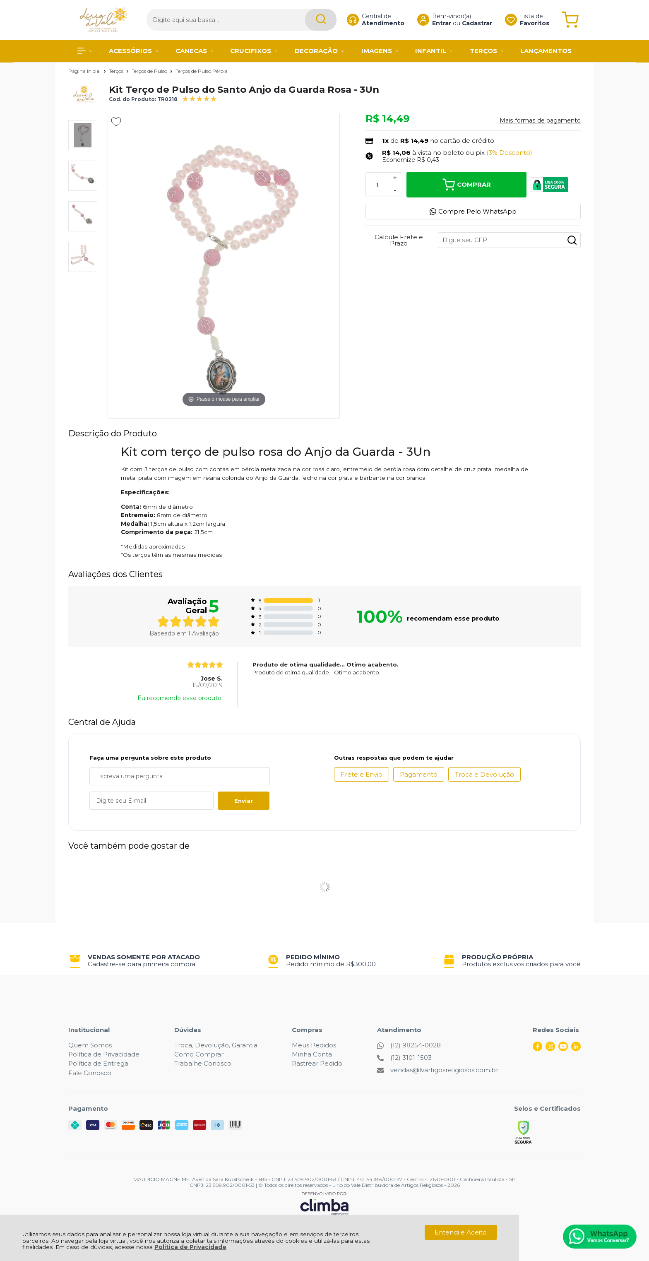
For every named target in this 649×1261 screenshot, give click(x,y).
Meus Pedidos (314, 1045)
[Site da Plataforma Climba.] (324, 1203)
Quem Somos (90, 1045)
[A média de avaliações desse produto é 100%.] (199, 98)
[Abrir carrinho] (570, 19)
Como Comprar (199, 1054)
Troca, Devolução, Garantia (215, 1045)
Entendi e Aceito (461, 1232)
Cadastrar (469, 23)
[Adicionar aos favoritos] (116, 121)
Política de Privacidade (190, 1247)
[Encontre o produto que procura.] (305, 20)
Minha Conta (312, 1054)
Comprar (466, 184)
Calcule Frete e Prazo (399, 240)
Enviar (243, 800)
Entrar (433, 23)
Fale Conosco (89, 1073)
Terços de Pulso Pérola (201, 71)
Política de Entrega (98, 1063)
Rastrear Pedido (317, 1063)
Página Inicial (85, 71)
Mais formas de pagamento (540, 120)
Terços (117, 71)
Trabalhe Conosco (202, 1063)
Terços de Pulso (150, 71)
